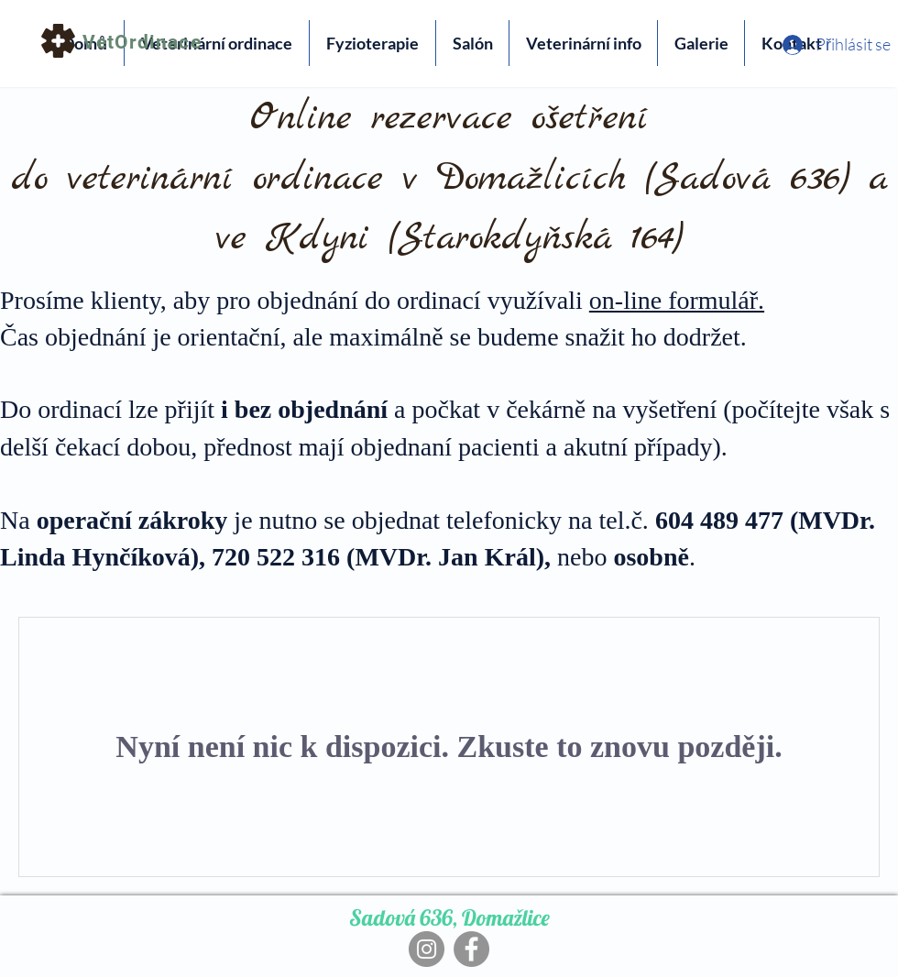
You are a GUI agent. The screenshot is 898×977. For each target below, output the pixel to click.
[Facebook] (471, 949)
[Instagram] (426, 949)
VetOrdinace (142, 42)
